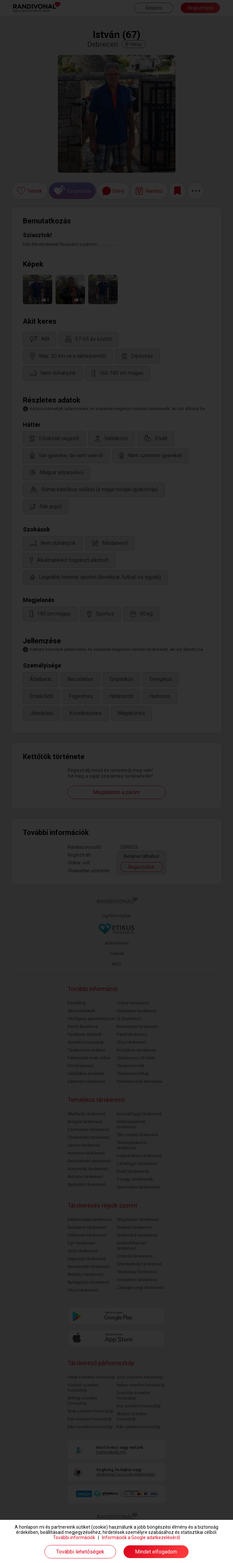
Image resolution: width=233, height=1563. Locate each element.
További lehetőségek (80, 1552)
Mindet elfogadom (156, 1552)
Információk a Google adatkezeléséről (141, 1537)
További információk (74, 1537)
